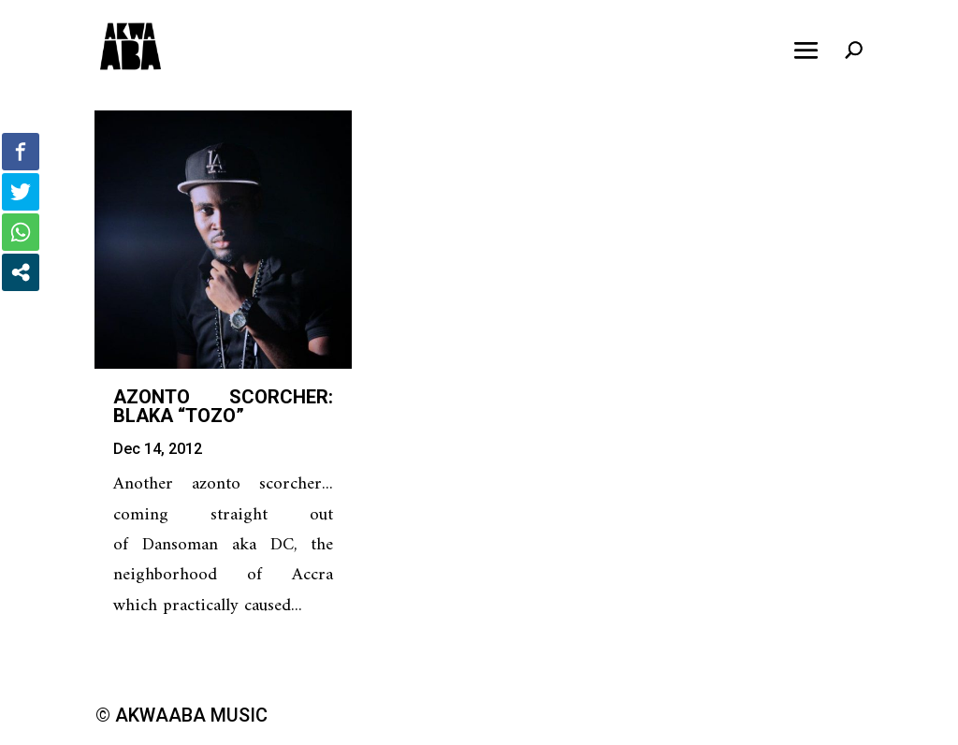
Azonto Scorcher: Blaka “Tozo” (223, 406)
